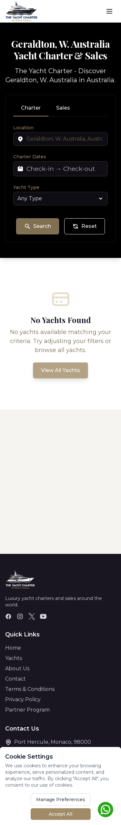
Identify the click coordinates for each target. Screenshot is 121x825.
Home (13, 648)
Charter (31, 108)
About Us (17, 668)
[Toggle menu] (109, 11)
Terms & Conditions (30, 689)
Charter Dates (29, 157)
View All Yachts (60, 370)
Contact (15, 679)
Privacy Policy (23, 699)
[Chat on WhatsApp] (105, 809)
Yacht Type (26, 187)
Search (37, 226)
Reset (84, 226)
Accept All (60, 814)
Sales (63, 108)
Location (23, 128)
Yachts (13, 658)
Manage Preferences (60, 799)
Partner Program (27, 710)
